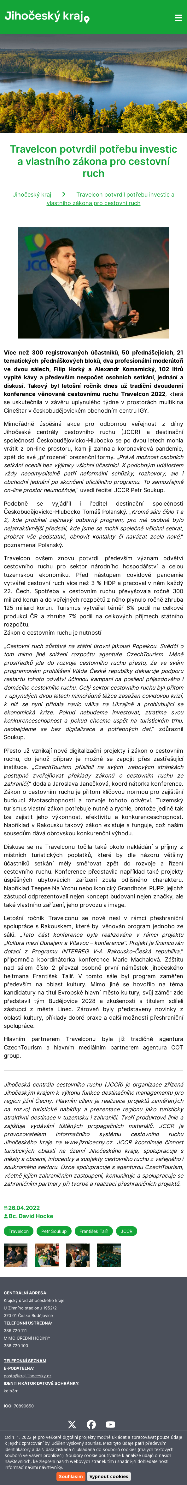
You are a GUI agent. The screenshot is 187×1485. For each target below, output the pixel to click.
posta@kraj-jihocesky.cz (27, 1376)
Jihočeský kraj (32, 194)
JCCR (126, 1231)
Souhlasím (71, 1476)
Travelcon (19, 1231)
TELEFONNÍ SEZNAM (25, 1360)
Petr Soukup (54, 1231)
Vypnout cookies (109, 1476)
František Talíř (93, 1231)
